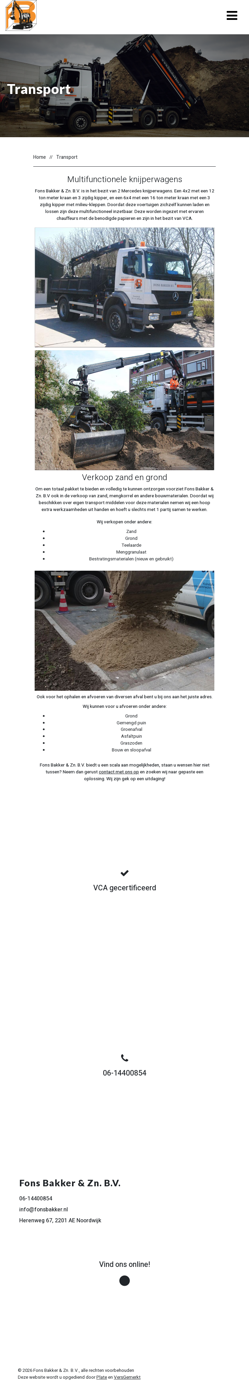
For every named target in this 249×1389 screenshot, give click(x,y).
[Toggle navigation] (232, 15)
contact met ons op (119, 772)
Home (39, 157)
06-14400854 (35, 1199)
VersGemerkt (127, 1377)
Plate (101, 1377)
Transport (67, 157)
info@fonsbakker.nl (43, 1210)
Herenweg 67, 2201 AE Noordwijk (60, 1220)
